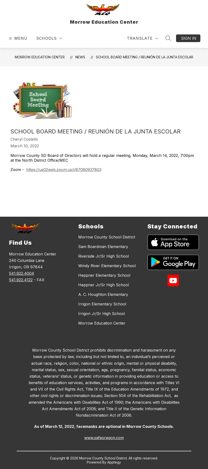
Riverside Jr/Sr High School (103, 256)
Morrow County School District (106, 237)
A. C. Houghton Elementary (103, 294)
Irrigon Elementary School (102, 304)
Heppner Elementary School (104, 275)
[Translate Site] (142, 38)
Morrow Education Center (40, 57)
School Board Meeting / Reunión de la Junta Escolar (144, 57)
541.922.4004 (21, 273)
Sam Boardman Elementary (103, 246)
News (80, 57)
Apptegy (114, 462)
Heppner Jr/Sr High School (103, 284)
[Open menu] (17, 38)
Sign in (188, 38)
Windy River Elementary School (107, 265)
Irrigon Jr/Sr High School (101, 313)
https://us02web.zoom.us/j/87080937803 (63, 169)
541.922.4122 (21, 279)
